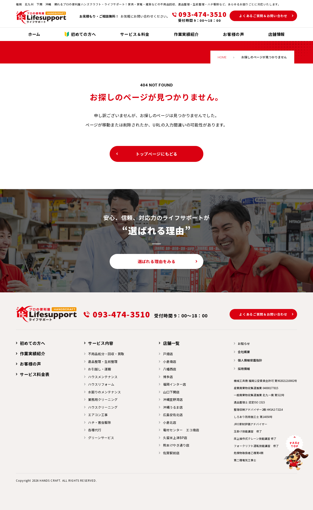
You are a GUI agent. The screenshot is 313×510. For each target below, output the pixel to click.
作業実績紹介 (32, 353)
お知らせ (244, 343)
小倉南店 (169, 361)
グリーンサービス (101, 437)
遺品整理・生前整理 (103, 361)
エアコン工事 (98, 414)
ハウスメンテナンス (103, 376)
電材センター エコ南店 (181, 430)
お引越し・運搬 (99, 369)
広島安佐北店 (173, 414)
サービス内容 (100, 343)
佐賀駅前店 (171, 452)
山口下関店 (171, 392)
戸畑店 (168, 353)
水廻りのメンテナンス (104, 392)
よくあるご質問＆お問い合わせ (263, 15)
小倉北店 (169, 422)
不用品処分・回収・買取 (106, 353)
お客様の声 (30, 364)
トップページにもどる (157, 154)
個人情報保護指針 (250, 360)
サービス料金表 (34, 374)
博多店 (168, 376)
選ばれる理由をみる (156, 261)
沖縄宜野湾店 (173, 399)
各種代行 (94, 430)
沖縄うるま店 (173, 407)
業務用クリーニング (103, 399)
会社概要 (244, 352)
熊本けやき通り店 (176, 445)
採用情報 (244, 368)
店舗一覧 (171, 343)
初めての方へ (32, 343)
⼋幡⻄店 (169, 369)
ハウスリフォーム (101, 384)
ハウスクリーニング (103, 407)
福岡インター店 (174, 384)
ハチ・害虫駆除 (99, 422)
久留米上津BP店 (175, 437)
